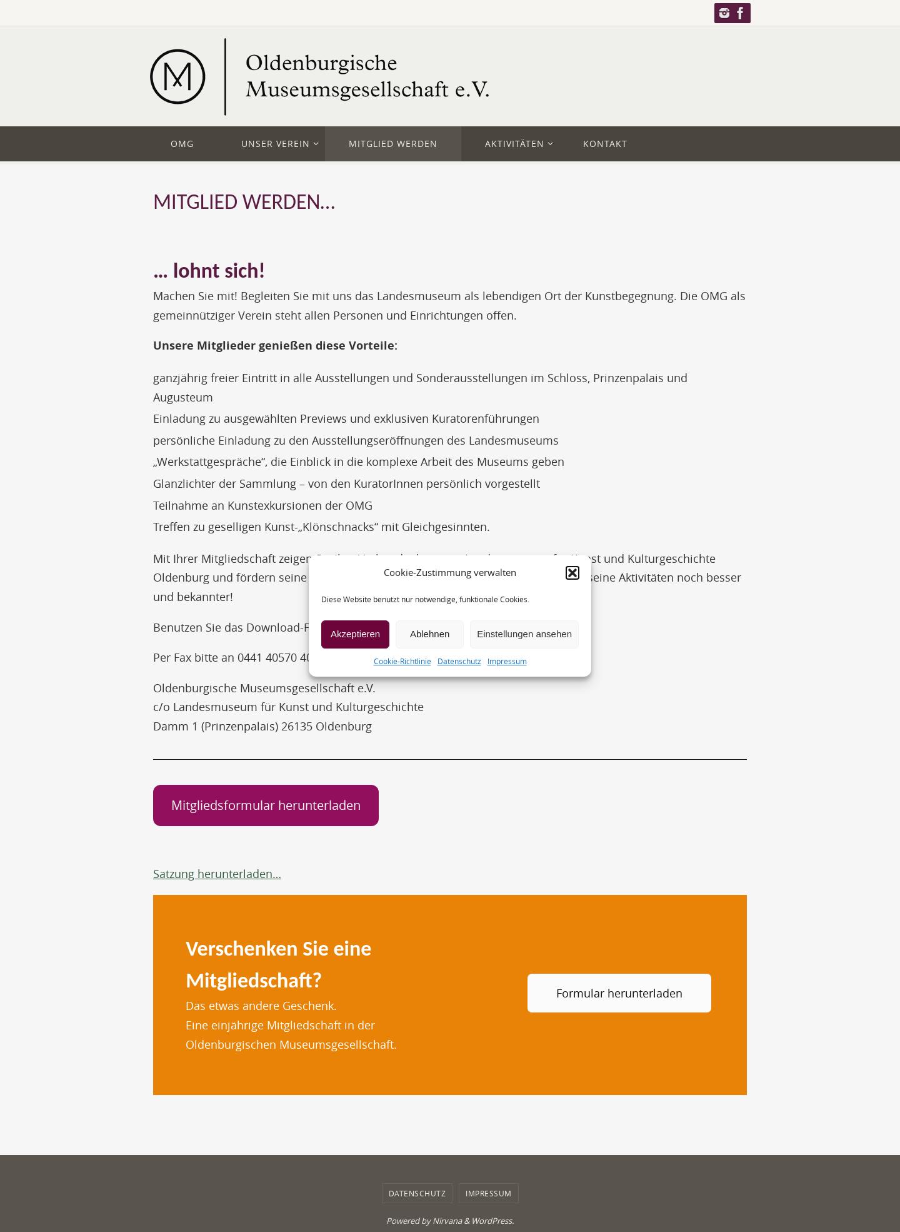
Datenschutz (459, 661)
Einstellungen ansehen (524, 634)
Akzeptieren (355, 634)
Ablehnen (429, 634)
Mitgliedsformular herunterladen (266, 805)
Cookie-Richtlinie (402, 661)
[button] (572, 573)
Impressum (507, 661)
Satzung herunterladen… (217, 873)
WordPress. (492, 1220)
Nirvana (447, 1220)
